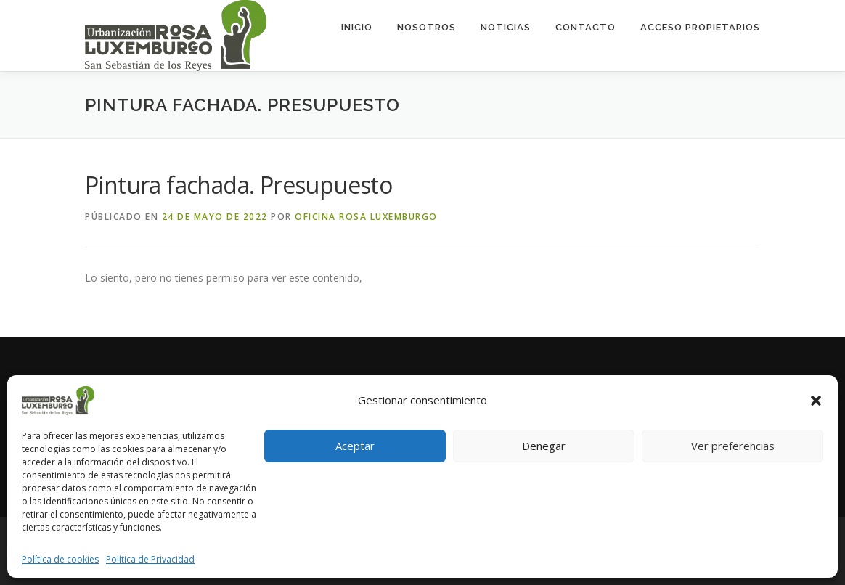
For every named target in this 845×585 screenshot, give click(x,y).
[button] (816, 400)
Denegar (544, 445)
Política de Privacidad (150, 559)
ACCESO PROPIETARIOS (700, 27)
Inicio (356, 27)
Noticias (506, 27)
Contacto (585, 27)
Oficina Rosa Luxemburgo (366, 216)
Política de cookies (60, 559)
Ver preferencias (733, 445)
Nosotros (426, 27)
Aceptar (355, 445)
